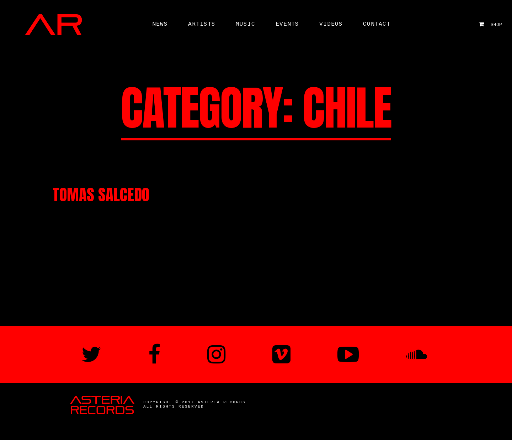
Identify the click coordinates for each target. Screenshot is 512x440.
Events (287, 24)
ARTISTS (201, 24)
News (160, 24)
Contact (376, 24)
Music (245, 24)
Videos (331, 24)
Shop (490, 24)
